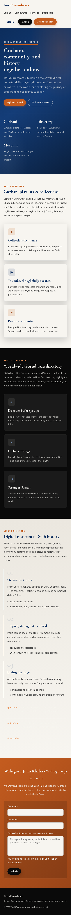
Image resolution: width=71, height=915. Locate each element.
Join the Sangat (45, 21)
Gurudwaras (21, 12)
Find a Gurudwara (40, 102)
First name (12, 806)
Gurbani (8, 12)
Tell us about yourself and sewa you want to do (30, 833)
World (16, 5)
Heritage (34, 12)
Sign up (25, 22)
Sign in (10, 22)
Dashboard (47, 12)
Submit (14, 871)
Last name (12, 819)
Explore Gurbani (15, 102)
